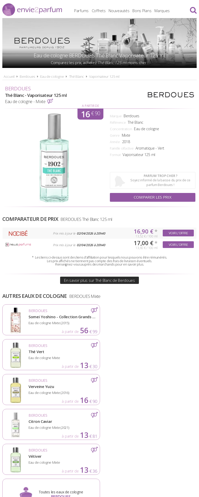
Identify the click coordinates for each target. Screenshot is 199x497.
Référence (118, 122)
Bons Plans (146, 10)
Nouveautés (123, 10)
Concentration (121, 129)
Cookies (125, 424)
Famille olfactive (121, 148)
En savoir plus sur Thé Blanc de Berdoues (99, 280)
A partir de (90, 106)
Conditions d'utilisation (85, 424)
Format (115, 154)
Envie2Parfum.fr (32, 9)
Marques (166, 10)
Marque (116, 116)
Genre (115, 135)
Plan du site (152, 424)
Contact (180, 424)
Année (115, 141)
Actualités (18, 424)
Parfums (85, 10)
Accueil (9, 76)
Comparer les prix (152, 197)
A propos (45, 424)
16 (90, 114)
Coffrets (103, 10)
